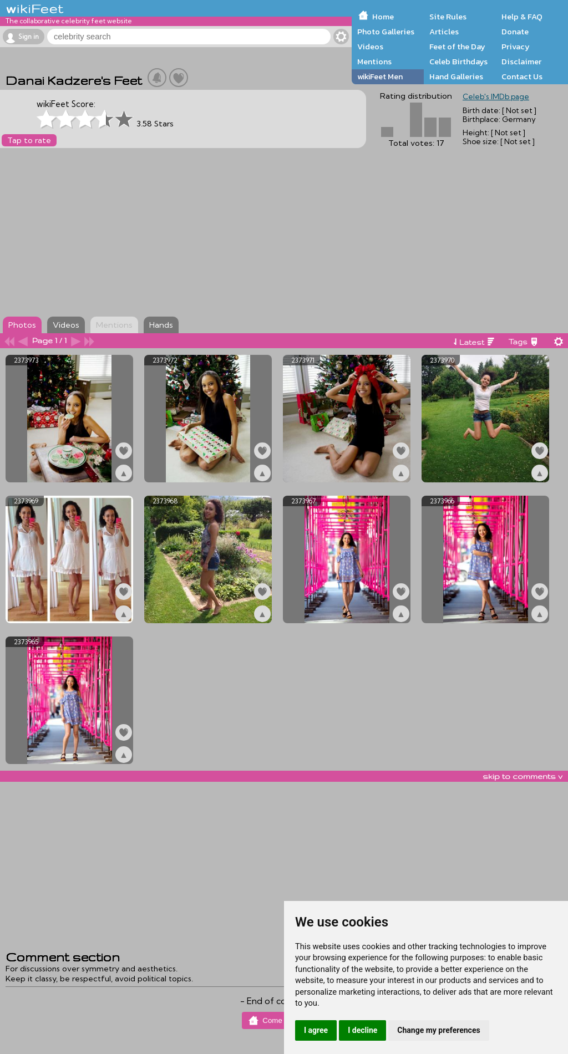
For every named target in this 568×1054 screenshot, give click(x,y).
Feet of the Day (457, 46)
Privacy (515, 46)
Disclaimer (521, 61)
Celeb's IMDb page (496, 96)
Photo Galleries (385, 32)
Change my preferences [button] (438, 1030)
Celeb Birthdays (458, 61)
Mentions (374, 61)
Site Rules (447, 17)
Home (383, 17)
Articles (444, 32)
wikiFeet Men (380, 76)
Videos (370, 46)
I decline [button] (362, 1030)
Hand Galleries (456, 76)
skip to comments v (522, 776)
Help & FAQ (521, 17)
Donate (515, 32)
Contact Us (521, 76)
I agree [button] (316, 1030)
